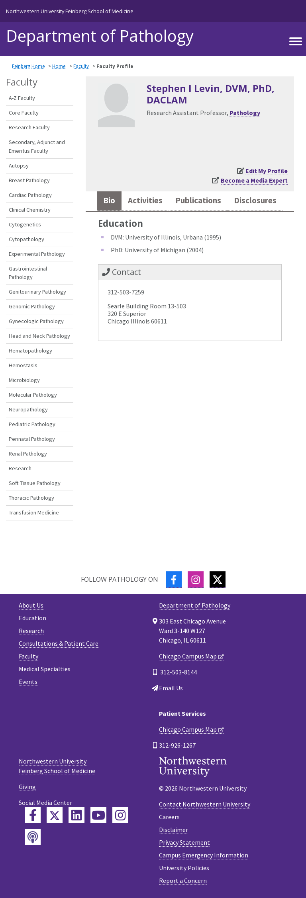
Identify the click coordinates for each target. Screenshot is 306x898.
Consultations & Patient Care (58, 643)
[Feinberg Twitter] (55, 815)
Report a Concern (183, 880)
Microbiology (24, 380)
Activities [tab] (145, 200)
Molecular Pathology (33, 394)
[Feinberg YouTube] (98, 815)
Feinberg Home (28, 66)
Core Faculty (24, 112)
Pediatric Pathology (32, 424)
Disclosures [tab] (255, 200)
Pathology (245, 113)
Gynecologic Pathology (36, 321)
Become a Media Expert (254, 180)
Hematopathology (30, 350)
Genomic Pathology (32, 306)
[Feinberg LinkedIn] (76, 815)
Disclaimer (173, 830)
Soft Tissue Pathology (35, 483)
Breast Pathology (29, 180)
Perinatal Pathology (32, 438)
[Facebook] (174, 579)
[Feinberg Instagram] (120, 815)
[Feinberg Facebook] (33, 815)
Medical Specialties (45, 669)
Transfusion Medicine (34, 512)
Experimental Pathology (37, 253)
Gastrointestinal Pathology (28, 273)
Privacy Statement (184, 842)
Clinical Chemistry (30, 209)
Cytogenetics (25, 224)
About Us (31, 605)
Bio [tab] (109, 200)
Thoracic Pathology (31, 497)
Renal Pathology (28, 453)
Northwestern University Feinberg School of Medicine (69, 11)
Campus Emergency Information (203, 855)
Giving (27, 787)
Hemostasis (23, 365)
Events (28, 682)
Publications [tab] (198, 200)
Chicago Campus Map (188, 656)
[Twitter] (218, 579)
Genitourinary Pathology (37, 291)
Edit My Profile (266, 171)
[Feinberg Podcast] (33, 837)
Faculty (81, 66)
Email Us (171, 688)
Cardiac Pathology (30, 195)
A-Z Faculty (22, 97)
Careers (169, 817)
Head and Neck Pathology (39, 335)
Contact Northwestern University (204, 804)
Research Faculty (29, 127)
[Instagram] (196, 579)
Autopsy (19, 165)
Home (58, 66)
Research (20, 468)
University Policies (184, 868)
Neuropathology (28, 409)
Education (32, 618)
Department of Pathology (100, 36)
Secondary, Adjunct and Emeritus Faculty (37, 146)
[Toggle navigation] (295, 40)
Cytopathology (26, 239)
